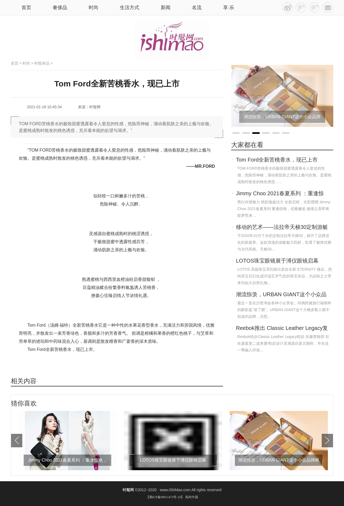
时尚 (93, 7)
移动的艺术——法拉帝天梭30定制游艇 (282, 227)
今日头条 (287, 7)
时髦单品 (41, 63)
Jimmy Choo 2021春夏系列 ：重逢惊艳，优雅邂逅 (280, 193)
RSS (314, 7)
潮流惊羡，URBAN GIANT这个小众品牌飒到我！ (281, 294)
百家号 (301, 7)
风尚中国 (191, 497)
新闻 (165, 7)
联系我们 (327, 7)
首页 (14, 63)
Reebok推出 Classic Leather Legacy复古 (282, 328)
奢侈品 (60, 7)
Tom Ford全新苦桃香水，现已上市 (277, 160)
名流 (197, 7)
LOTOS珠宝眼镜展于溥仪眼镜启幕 (277, 261)
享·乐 (228, 7)
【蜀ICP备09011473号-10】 (165, 497)
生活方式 (129, 7)
